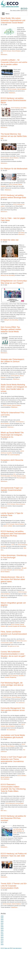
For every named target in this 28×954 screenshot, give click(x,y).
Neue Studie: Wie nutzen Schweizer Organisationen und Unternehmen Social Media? (13, 20)
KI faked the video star (10, 240)
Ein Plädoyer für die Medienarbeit (14, 169)
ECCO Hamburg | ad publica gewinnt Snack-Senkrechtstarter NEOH (13, 100)
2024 (2, 919)
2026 (2, 916)
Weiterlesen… (4, 54)
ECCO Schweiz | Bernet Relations (12, 51)
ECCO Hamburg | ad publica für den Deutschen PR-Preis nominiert (13, 818)
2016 (2, 934)
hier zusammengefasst (14, 454)
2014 (2, 937)
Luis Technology (17, 829)
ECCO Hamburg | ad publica (18, 107)
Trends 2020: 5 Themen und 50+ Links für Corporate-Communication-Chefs (14, 886)
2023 (2, 921)
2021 (2, 925)
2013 (2, 939)
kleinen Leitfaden (7, 526)
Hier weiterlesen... (21, 702)
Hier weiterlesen (5, 779)
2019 (2, 928)
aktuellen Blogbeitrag (10, 677)
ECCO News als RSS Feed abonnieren (11, 948)
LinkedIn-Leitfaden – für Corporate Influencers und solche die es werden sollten (14, 62)
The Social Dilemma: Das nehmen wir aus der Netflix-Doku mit (14, 136)
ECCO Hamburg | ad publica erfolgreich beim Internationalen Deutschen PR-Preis (13, 533)
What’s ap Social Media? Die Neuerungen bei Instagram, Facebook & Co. (12, 435)
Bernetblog (21, 232)
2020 (2, 926)
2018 (2, 930)
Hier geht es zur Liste (13, 646)
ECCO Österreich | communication (14, 803)
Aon (15, 474)
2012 (2, 941)
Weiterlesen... (4, 127)
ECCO (24, 8)
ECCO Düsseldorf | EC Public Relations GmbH (13, 476)
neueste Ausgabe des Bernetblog (17, 626)
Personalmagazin (21, 477)
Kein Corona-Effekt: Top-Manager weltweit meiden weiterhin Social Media (11, 329)
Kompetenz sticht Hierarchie (12, 460)
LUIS (12, 544)
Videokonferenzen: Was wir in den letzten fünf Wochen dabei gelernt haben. (13, 579)
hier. (2, 52)
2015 (2, 935)
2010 (2, 944)
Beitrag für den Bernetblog (8, 275)
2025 (2, 918)
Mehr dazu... (4, 810)
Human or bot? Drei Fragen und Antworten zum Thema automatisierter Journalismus (13, 759)
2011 (2, 942)
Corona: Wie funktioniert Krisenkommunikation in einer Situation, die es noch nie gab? (13, 654)
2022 (2, 923)
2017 (2, 932)
